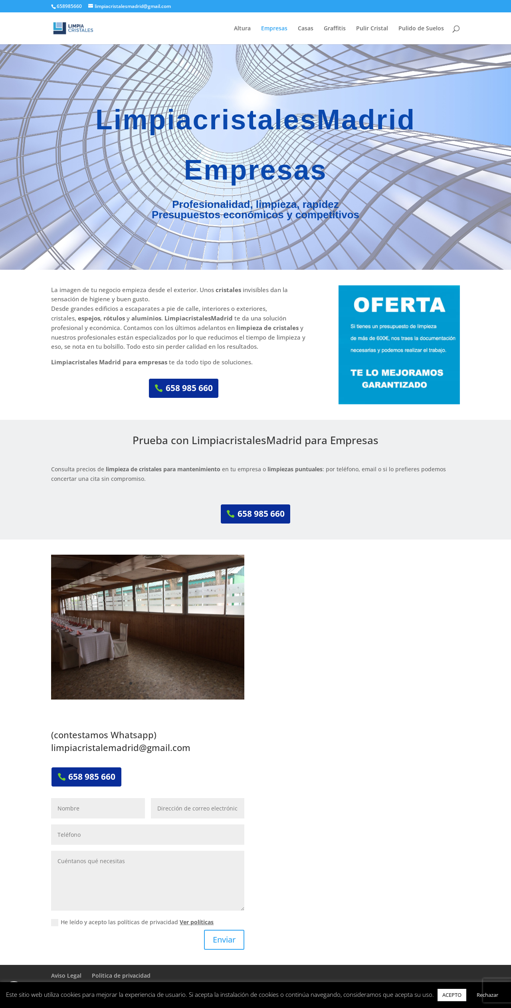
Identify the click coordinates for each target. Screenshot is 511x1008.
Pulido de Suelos (421, 29)
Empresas (274, 29)
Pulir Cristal (372, 29)
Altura (242, 29)
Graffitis (335, 29)
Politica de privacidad (121, 975)
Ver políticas (197, 922)
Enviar (224, 939)
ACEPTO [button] (451, 994)
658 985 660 (189, 387)
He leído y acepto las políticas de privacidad (132, 922)
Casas (305, 29)
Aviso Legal (66, 975)
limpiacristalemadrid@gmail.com (120, 747)
